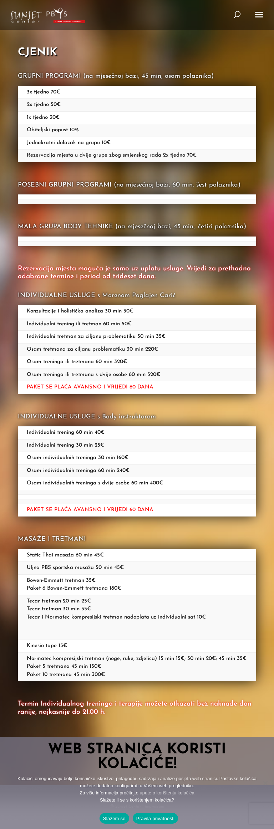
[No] (265, 783)
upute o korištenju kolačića (167, 792)
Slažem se (114, 818)
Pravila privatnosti (155, 818)
